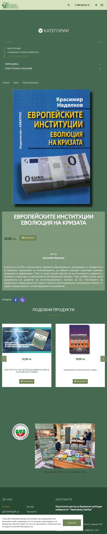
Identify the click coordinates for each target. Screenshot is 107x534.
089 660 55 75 (82, 5)
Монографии (14, 48)
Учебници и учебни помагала (23, 52)
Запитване (28, 238)
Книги (8, 42)
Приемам (65, 520)
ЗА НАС (30, 507)
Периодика (12, 64)
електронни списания (18, 68)
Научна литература (17, 56)
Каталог (6, 506)
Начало (6, 83)
